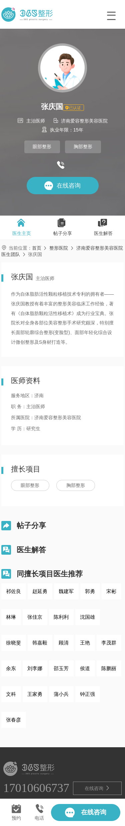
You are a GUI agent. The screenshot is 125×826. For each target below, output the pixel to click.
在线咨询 (97, 762)
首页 (36, 248)
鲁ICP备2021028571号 (67, 792)
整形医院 (58, 248)
